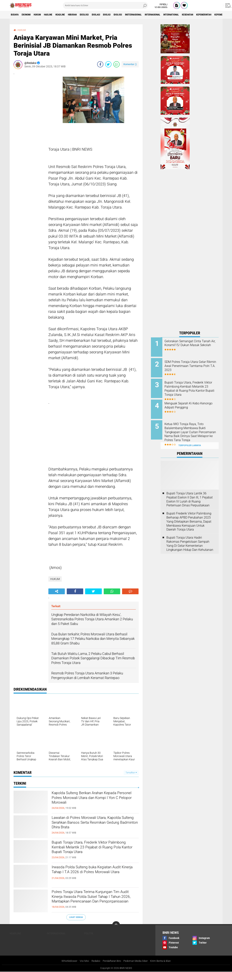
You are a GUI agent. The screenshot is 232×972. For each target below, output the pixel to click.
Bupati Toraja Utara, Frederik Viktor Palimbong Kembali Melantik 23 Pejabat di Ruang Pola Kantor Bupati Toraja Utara (95, 853)
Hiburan (88, 14)
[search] (105, 5)
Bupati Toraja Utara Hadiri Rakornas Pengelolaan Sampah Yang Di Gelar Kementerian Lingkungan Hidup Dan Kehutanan (189, 536)
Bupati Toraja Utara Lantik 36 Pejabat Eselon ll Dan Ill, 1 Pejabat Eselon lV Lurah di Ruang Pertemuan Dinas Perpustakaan (189, 492)
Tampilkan (131, 772)
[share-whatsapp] (116, 64)
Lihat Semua (76, 917)
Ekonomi (30, 14)
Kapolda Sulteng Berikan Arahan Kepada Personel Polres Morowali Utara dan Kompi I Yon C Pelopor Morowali (95, 800)
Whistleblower (65, 961)
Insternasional (165, 14)
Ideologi (103, 14)
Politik (88, 933)
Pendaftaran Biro (111, 961)
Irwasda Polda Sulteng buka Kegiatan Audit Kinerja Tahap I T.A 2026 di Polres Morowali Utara (94, 874)
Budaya (16, 14)
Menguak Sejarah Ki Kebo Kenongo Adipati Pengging (192, 402)
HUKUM (44, 14)
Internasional (189, 14)
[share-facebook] (100, 64)
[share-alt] (56, 591)
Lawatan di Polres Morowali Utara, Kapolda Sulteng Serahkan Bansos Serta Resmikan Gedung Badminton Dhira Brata (90, 828)
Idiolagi (118, 14)
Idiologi (146, 14)
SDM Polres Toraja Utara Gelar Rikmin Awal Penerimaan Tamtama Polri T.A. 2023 (195, 365)
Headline (73, 14)
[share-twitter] (108, 64)
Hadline (58, 14)
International (212, 14)
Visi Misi (81, 961)
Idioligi (132, 14)
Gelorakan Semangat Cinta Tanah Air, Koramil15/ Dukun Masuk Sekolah (193, 345)
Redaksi (93, 961)
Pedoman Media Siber (137, 961)
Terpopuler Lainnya (189, 438)
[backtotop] (116, 925)
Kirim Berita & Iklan (163, 961)
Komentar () (130, 64)
